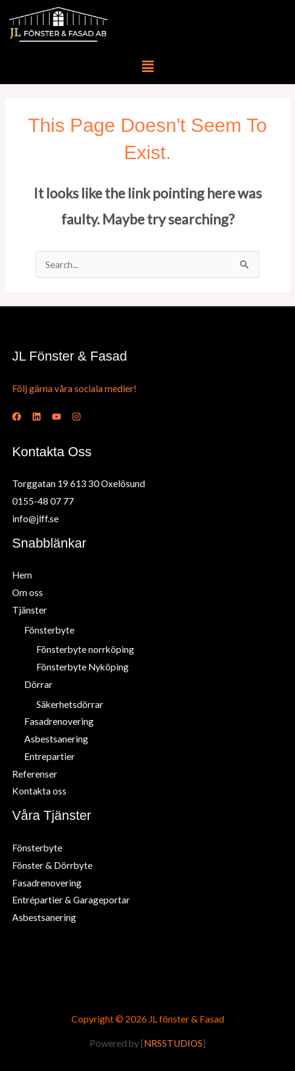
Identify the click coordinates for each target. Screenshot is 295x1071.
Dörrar (38, 684)
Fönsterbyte (49, 629)
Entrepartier (49, 756)
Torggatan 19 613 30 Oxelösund (78, 483)
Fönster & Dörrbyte (52, 865)
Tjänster (29, 609)
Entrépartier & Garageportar (71, 899)
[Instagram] (76, 416)
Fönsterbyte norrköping (85, 649)
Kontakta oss (39, 790)
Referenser (34, 773)
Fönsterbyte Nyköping (82, 666)
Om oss (27, 592)
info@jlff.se (35, 518)
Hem (22, 574)
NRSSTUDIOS (173, 1043)
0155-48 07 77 (43, 501)
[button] (147, 66)
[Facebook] (16, 416)
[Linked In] (36, 416)
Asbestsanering (56, 738)
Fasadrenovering (59, 721)
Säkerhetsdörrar (69, 704)
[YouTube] (56, 416)
